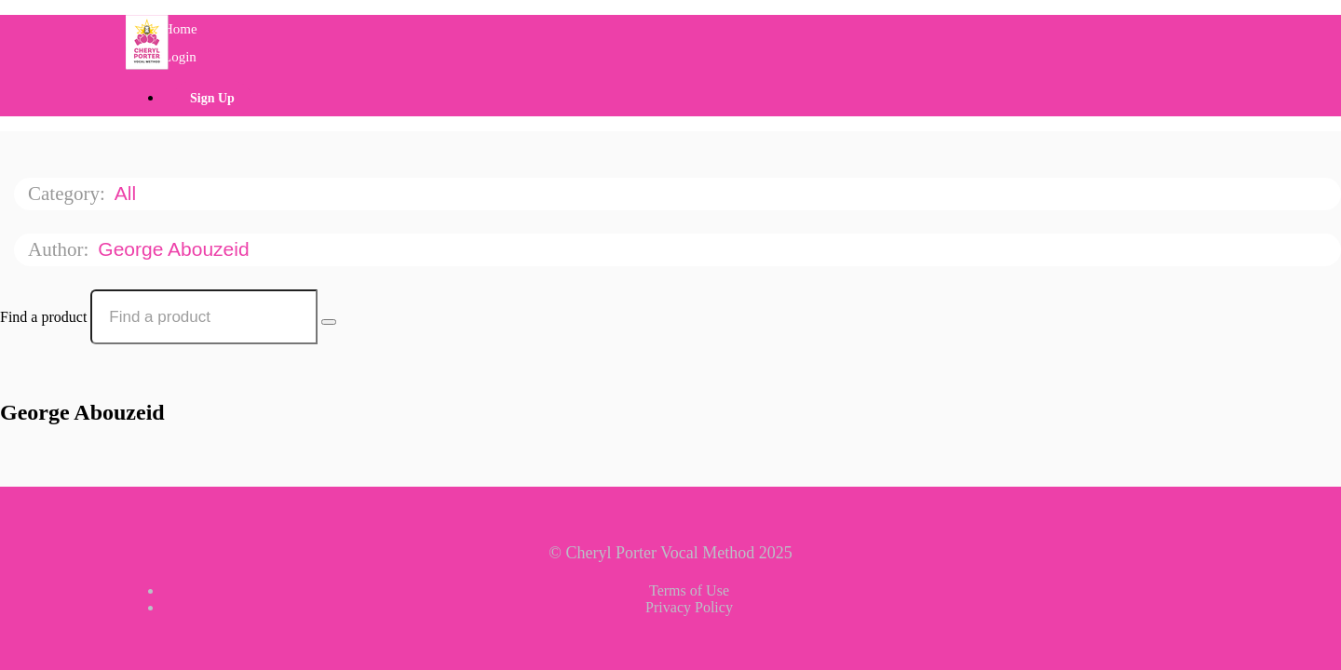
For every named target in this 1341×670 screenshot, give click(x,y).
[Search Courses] (328, 322)
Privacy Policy (689, 607)
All (128, 193)
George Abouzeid (176, 249)
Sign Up (212, 98)
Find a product (43, 317)
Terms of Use (689, 590)
